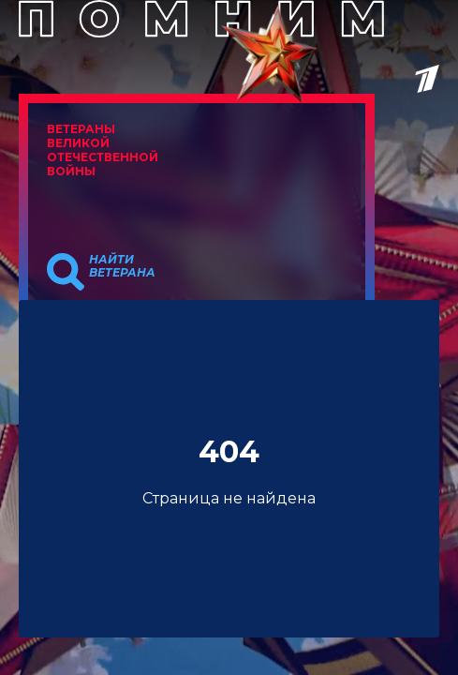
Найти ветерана (122, 266)
